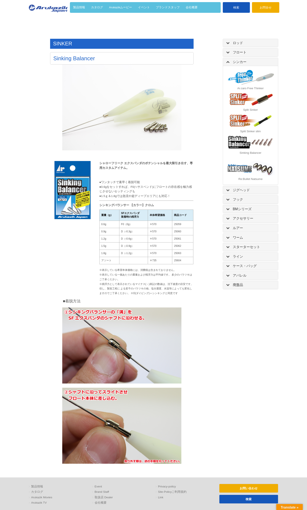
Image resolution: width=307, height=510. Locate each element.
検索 (236, 7)
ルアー (238, 228)
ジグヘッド (241, 190)
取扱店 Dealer (104, 497)
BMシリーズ (242, 209)
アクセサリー (243, 218)
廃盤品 (238, 285)
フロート (239, 52)
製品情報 (37, 486)
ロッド (238, 43)
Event (98, 486)
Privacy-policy (167, 486)
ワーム (238, 237)
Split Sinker (250, 109)
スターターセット (246, 247)
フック (238, 199)
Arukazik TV (39, 502)
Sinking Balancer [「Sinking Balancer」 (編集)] (250, 152)
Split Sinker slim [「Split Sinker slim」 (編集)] (250, 131)
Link (160, 497)
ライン (238, 256)
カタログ (37, 491)
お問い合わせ (249, 488)
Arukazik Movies (41, 497)
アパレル (239, 275)
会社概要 (101, 502)
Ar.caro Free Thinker (250, 88)
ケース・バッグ (245, 266)
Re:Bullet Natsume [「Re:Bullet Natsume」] (250, 179)
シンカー (239, 62)
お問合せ (266, 7)
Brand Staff (102, 491)
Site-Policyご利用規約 (172, 491)
